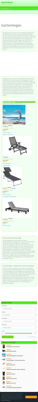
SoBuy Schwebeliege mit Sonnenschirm (13, 103)
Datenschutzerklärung (5, 400)
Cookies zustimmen (31, 397)
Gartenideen (5, 8)
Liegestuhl (23, 241)
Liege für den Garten (8, 134)
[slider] (4, 333)
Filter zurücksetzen (32, 337)
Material (4, 324)
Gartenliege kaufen (21, 47)
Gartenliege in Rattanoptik (9, 196)
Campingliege (6, 165)
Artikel (3, 312)
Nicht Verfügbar (7, 132)
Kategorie (4, 305)
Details (4, 130)
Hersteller (4, 318)
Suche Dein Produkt (8, 337)
